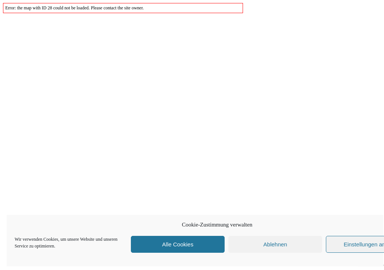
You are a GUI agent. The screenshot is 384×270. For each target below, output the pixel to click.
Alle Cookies (177, 244)
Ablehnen (275, 244)
